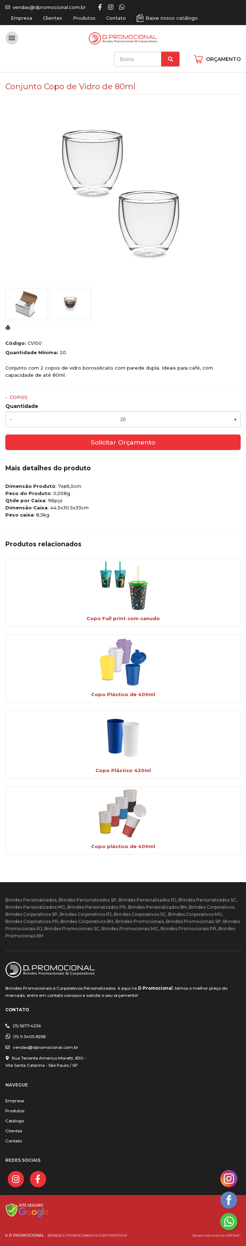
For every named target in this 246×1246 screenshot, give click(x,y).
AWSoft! (233, 1235)
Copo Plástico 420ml (123, 770)
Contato (116, 18)
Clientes (52, 18)
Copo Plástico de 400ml (123, 694)
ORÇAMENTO (223, 59)
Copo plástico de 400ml (123, 846)
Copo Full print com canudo (123, 618)
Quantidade (21, 406)
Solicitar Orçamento (123, 442)
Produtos (84, 18)
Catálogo (14, 1120)
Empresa (21, 18)
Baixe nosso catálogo (172, 18)
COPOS (19, 397)
